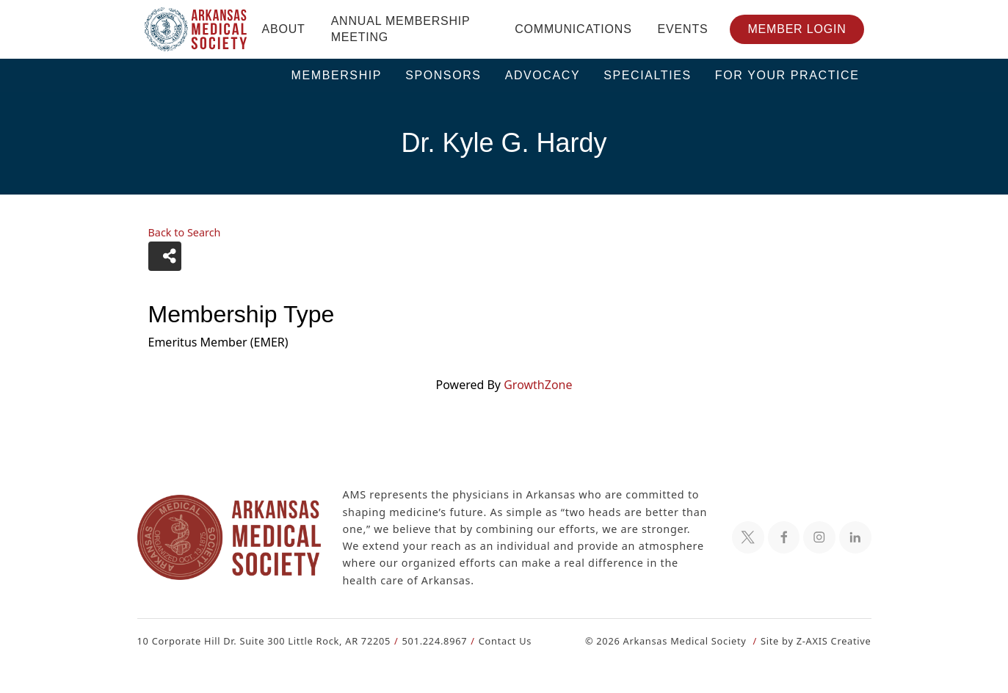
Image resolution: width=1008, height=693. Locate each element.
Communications (573, 29)
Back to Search (184, 233)
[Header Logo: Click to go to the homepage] (196, 29)
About (283, 29)
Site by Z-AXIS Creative (815, 640)
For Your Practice (787, 75)
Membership (336, 75)
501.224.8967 (428, 640)
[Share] (164, 256)
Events (683, 29)
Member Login (796, 29)
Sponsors (443, 75)
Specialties (647, 75)
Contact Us (496, 640)
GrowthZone (537, 384)
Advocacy (543, 75)
